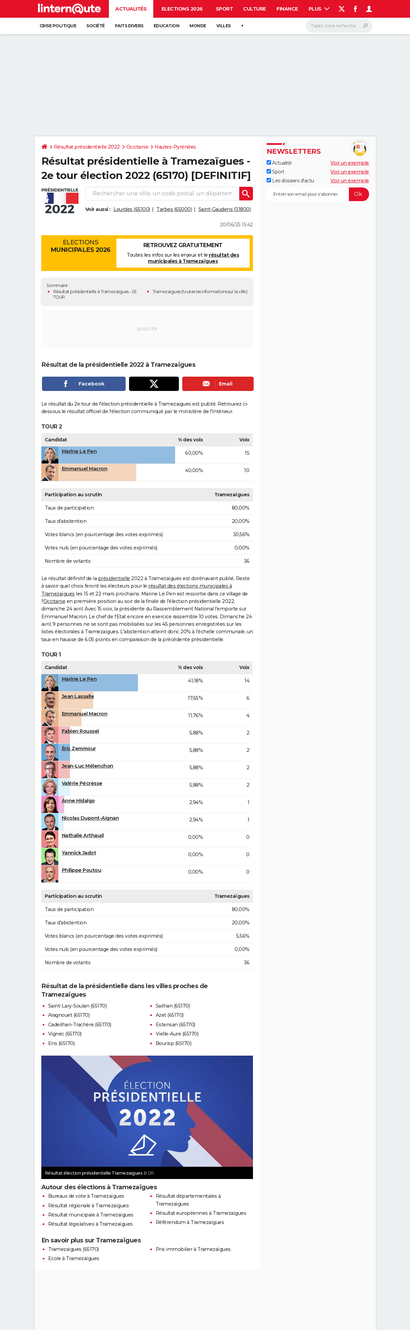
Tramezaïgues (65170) (73, 1249)
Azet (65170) (170, 1015)
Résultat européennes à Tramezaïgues (201, 1213)
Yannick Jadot (79, 853)
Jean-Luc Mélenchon (87, 766)
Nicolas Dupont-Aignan (90, 818)
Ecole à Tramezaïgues (73, 1258)
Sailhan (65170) (173, 1006)
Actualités (130, 9)
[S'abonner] (318, 194)
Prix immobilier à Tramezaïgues (193, 1249)
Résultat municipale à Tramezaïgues (90, 1215)
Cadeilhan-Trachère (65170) (79, 1025)
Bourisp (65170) (174, 1043)
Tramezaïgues (167, 291)
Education (167, 25)
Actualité (279, 163)
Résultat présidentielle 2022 (87, 147)
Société (95, 25)
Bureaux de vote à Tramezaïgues (86, 1196)
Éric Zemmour (79, 748)
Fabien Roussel (80, 731)
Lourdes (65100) (131, 209)
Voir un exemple (349, 163)
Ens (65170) (61, 1043)
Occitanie (137, 147)
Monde (197, 25)
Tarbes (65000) (174, 209)
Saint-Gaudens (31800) (224, 209)
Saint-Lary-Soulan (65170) (77, 1006)
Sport (224, 9)
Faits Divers (129, 25)
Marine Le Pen (79, 451)
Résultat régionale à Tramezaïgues (88, 1206)
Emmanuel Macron (85, 469)
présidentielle (114, 578)
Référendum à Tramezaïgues (190, 1222)
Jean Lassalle (78, 696)
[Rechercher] (339, 26)
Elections (80, 246)
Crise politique (58, 25)
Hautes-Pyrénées (175, 147)
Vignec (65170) (65, 1034)
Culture (254, 9)
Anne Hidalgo (78, 801)
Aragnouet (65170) (69, 1015)
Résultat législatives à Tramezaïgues (90, 1224)
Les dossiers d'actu (290, 181)
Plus (319, 9)
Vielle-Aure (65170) (177, 1034)
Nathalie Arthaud (83, 835)
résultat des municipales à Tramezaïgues (193, 258)
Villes (223, 25)
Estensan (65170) (175, 1025)
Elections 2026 (182, 9)
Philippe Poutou (81, 870)
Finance (287, 9)
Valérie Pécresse (82, 783)
